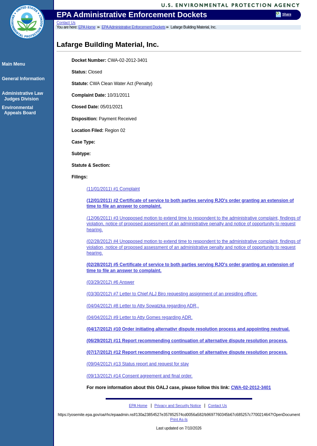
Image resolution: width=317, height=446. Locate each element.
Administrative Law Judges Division (23, 96)
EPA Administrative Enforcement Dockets (133, 27)
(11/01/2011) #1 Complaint (113, 189)
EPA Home (87, 27)
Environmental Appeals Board (20, 110)
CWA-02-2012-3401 (251, 387)
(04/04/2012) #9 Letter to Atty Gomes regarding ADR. (140, 317)
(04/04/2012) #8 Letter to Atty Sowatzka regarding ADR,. (143, 305)
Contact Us (66, 23)
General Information (24, 78)
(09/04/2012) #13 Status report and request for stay (138, 364)
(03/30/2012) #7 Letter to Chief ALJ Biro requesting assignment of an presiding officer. (172, 293)
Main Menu (14, 64)
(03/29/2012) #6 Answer (110, 282)
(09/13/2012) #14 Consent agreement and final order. (140, 376)
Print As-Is (178, 420)
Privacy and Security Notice (177, 406)
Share (286, 14)
